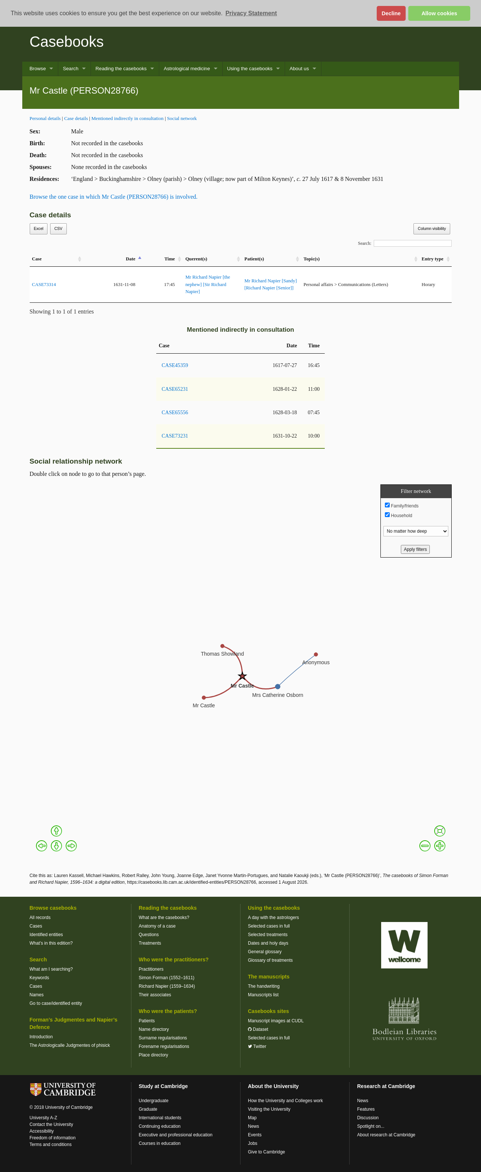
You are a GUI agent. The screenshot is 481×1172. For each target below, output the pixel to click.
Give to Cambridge (266, 1152)
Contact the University (51, 1124)
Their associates (155, 994)
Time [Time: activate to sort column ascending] (169, 259)
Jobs (252, 1143)
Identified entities (46, 934)
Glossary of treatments (270, 960)
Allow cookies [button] (439, 13)
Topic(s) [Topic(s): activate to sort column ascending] (312, 259)
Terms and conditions (51, 1144)
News (253, 1126)
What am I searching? (51, 969)
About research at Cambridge (386, 1134)
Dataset (258, 1029)
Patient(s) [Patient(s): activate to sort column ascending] (254, 259)
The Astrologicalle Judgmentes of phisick (70, 1045)
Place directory (153, 1055)
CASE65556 (175, 412)
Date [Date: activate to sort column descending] (130, 259)
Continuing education (160, 1126)
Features (365, 1109)
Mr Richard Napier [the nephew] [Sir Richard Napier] (207, 284)
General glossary (265, 951)
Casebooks (67, 41)
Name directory (154, 1029)
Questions (149, 934)
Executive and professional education (176, 1134)
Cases (36, 926)
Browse (38, 68)
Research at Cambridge (386, 1086)
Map (252, 1117)
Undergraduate (153, 1100)
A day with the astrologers (273, 917)
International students (160, 1117)
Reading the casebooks (121, 68)
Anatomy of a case (157, 926)
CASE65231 (175, 389)
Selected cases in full (269, 926)
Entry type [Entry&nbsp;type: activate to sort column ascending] (433, 259)
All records (40, 917)
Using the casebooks (249, 68)
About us (299, 68)
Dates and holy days (268, 943)
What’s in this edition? (51, 943)
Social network (182, 118)
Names (37, 994)
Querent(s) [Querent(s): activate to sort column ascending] (196, 259)
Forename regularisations (164, 1046)
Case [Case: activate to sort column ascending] (37, 259)
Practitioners (151, 969)
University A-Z (44, 1117)
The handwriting (263, 986)
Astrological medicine (187, 68)
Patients (147, 1020)
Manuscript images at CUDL (276, 1020)
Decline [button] (391, 13)
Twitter (257, 1046)
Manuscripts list (263, 994)
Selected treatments (268, 934)
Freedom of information (53, 1137)
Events (255, 1134)
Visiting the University (269, 1109)
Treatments (150, 943)
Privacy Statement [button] (251, 13)
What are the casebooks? (164, 917)
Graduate (148, 1109)
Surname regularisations (163, 1037)
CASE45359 (175, 365)
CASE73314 (44, 284)
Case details (76, 118)
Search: (405, 243)
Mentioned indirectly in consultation (127, 118)
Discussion (368, 1117)
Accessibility (42, 1131)
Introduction (41, 1036)
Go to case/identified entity (56, 1003)
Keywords (39, 977)
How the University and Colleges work (285, 1100)
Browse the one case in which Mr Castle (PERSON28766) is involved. (114, 197)
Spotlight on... (370, 1126)
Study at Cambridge (163, 1086)
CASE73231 (175, 436)
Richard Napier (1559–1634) (167, 986)
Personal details (45, 118)
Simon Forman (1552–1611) (166, 977)
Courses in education (160, 1143)
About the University (273, 1086)
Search (70, 68)
